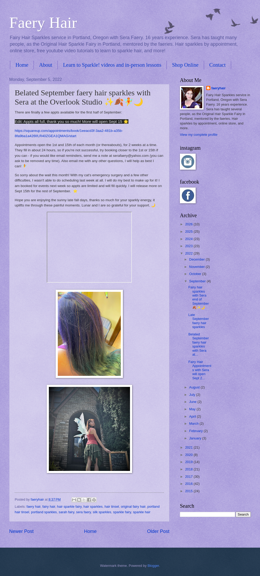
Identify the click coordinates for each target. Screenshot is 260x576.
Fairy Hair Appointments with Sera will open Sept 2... (199, 370)
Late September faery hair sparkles (198, 321)
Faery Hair (43, 22)
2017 (189, 477)
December (197, 259)
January (195, 438)
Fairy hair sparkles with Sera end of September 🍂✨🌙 (198, 297)
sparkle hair (141, 512)
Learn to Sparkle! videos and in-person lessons (112, 65)
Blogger (153, 566)
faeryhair (218, 88)
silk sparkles (102, 512)
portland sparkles (44, 512)
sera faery (83, 512)
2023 (189, 246)
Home (21, 65)
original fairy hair (133, 506)
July (192, 395)
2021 (189, 447)
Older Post (158, 531)
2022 (189, 253)
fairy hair (48, 506)
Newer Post (21, 531)
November (197, 267)
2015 (189, 491)
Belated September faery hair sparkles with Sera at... (198, 344)
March (194, 423)
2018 (189, 469)
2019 (189, 462)
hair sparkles (93, 506)
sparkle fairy (122, 512)
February (196, 431)
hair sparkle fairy (69, 506)
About (45, 65)
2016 (189, 484)
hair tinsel (112, 506)
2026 (189, 224)
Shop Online (185, 65)
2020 (189, 455)
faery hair (33, 506)
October (195, 274)
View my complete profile (198, 135)
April (193, 416)
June (193, 402)
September (198, 281)
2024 (189, 239)
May (192, 409)
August (195, 387)
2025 (189, 231)
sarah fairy (66, 512)
